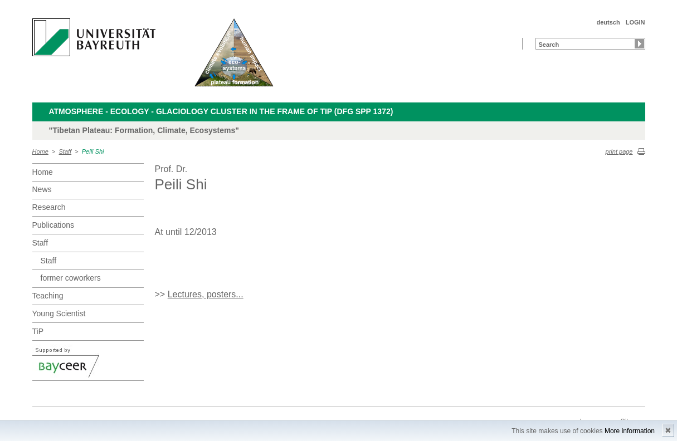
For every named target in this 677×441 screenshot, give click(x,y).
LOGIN (635, 22)
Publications (53, 224)
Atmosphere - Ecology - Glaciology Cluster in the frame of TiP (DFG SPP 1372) (221, 111)
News (42, 189)
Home (40, 151)
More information (630, 431)
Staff (65, 151)
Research (49, 207)
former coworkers (71, 277)
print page (619, 151)
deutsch (608, 22)
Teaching (48, 295)
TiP (37, 331)
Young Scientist (59, 313)
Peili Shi (93, 151)
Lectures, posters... (205, 294)
